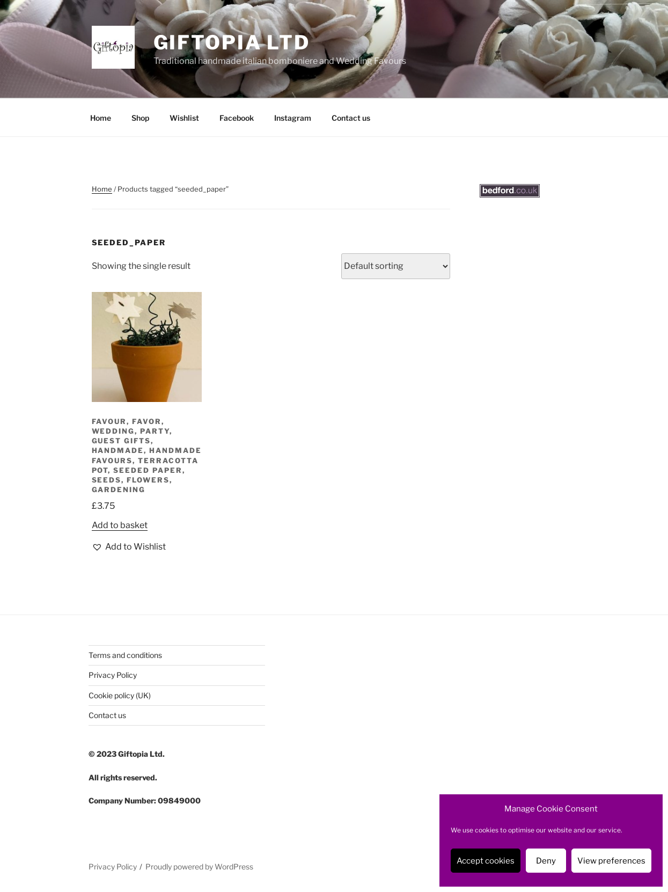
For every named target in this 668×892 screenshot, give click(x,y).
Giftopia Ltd (232, 42)
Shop (140, 117)
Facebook (236, 117)
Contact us (351, 117)
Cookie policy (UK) (120, 695)
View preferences (611, 861)
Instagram (292, 117)
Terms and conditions (125, 655)
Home (100, 117)
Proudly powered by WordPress (199, 866)
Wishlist (184, 117)
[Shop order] (395, 266)
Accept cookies (486, 861)
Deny (546, 861)
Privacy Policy (113, 674)
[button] (129, 546)
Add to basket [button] (120, 525)
